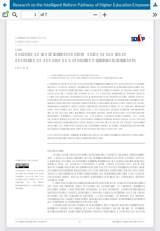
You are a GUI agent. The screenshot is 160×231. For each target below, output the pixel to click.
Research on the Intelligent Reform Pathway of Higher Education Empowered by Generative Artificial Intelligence (86, 4)
